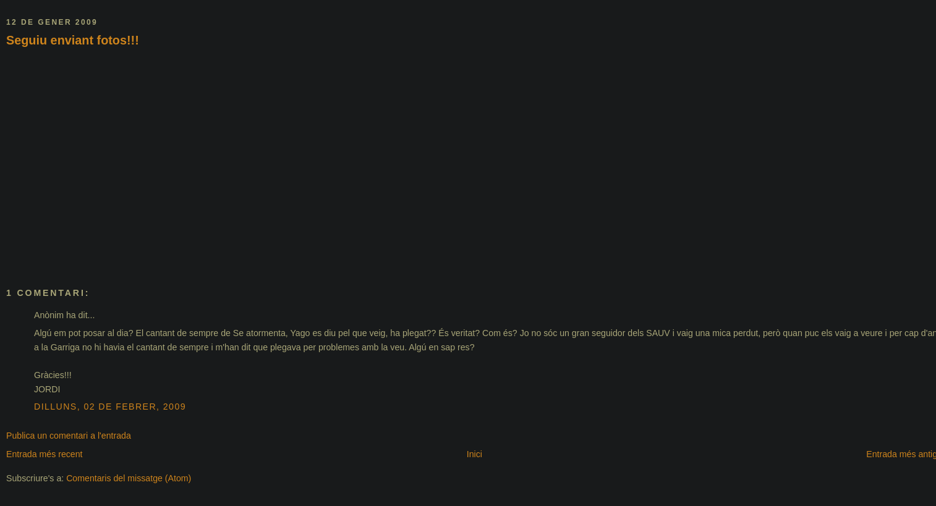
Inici (474, 454)
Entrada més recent (44, 454)
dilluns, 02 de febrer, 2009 (110, 406)
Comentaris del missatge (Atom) (128, 478)
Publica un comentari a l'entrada (68, 436)
